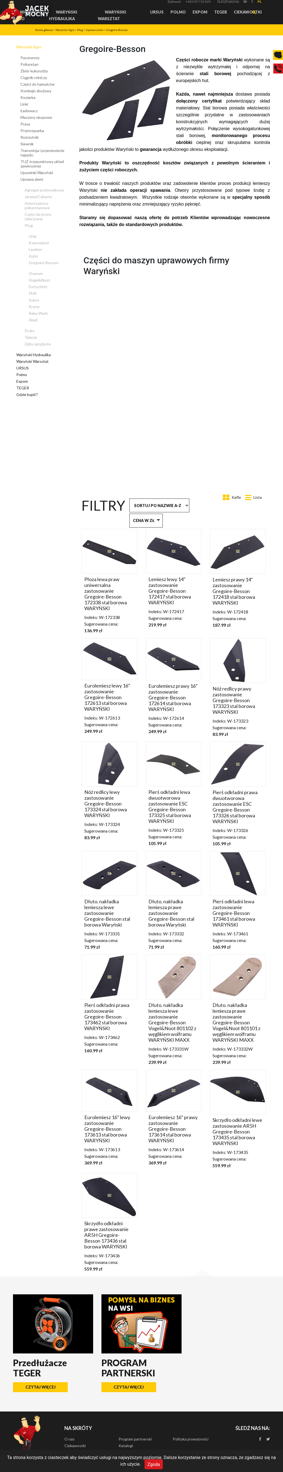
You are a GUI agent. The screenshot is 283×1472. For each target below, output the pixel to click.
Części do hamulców (37, 84)
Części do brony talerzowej (38, 216)
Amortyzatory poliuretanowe (37, 205)
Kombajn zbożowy (35, 90)
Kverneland (39, 242)
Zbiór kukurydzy (34, 71)
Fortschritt (38, 286)
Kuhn (33, 256)
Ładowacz (29, 110)
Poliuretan (29, 64)
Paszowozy (30, 57)
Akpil (33, 320)
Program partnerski (135, 1439)
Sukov (34, 300)
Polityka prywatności (190, 1439)
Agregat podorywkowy (44, 190)
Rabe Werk (38, 313)
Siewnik (27, 143)
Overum (36, 273)
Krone (34, 306)
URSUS (157, 12)
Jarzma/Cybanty (38, 196)
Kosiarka (27, 97)
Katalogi (126, 1445)
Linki (24, 104)
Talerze (31, 337)
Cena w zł (143, 520)
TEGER (220, 12)
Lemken (35, 249)
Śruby (30, 330)
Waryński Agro (65, 30)
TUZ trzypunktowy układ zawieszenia (42, 163)
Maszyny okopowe (36, 117)
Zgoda (153, 1464)
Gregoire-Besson (117, 30)
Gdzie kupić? (27, 394)
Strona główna (44, 30)
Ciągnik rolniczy (33, 77)
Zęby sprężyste (38, 344)
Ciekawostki (248, 12)
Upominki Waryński (36, 172)
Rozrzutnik (29, 137)
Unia (32, 236)
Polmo (178, 12)
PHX (32, 293)
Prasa (25, 124)
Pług (80, 30)
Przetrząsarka (32, 130)
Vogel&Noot (39, 280)
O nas (69, 1439)
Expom (200, 12)
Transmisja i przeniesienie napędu (42, 152)
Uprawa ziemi (94, 30)
